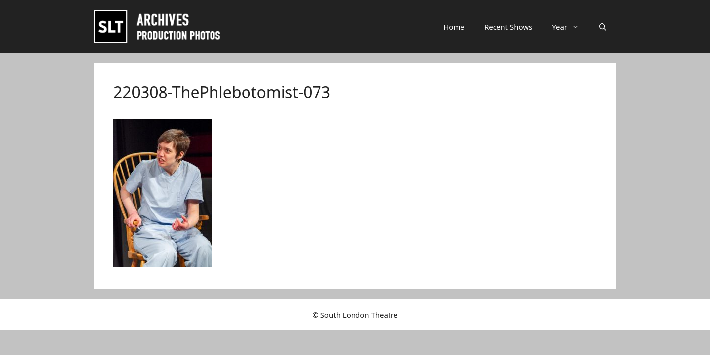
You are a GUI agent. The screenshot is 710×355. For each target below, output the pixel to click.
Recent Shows (508, 27)
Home (453, 27)
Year (570, 26)
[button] (602, 26)
